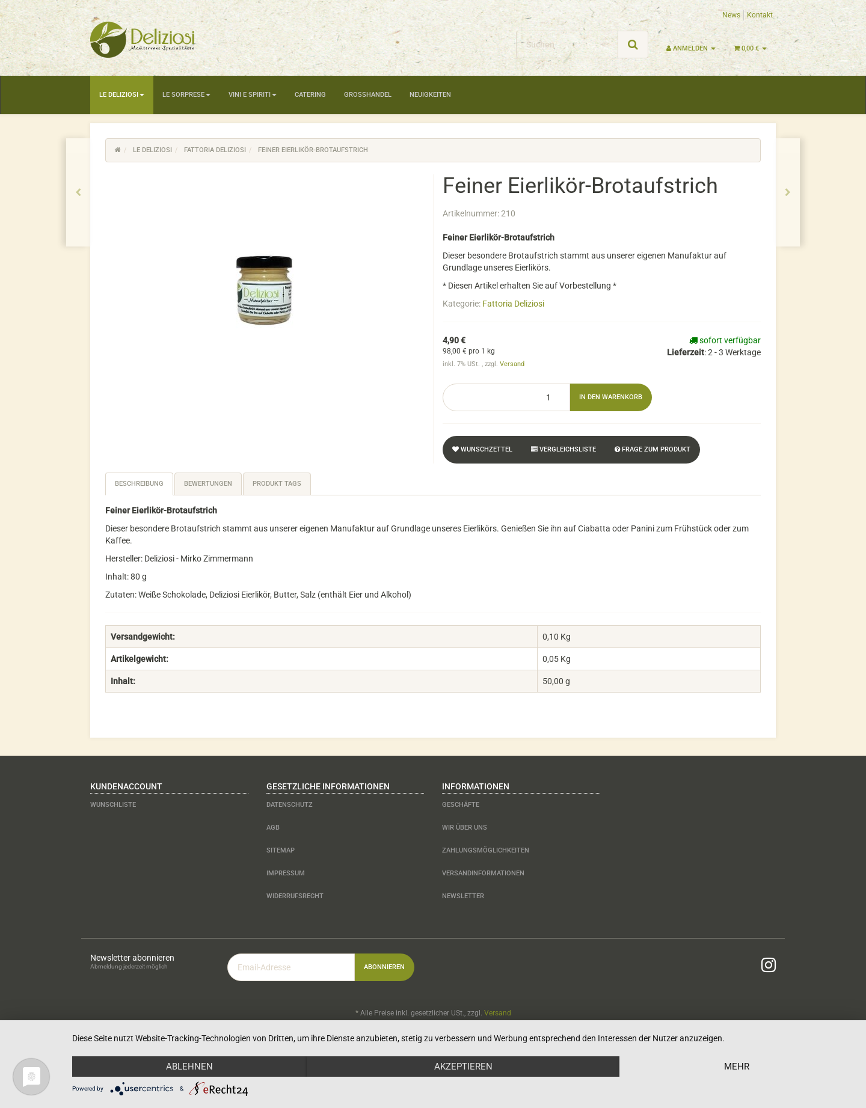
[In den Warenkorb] (611, 397)
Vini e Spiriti (253, 95)
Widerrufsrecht (295, 896)
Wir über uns (464, 827)
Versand (512, 364)
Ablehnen (189, 1066)
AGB (273, 827)
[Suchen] (567, 44)
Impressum (285, 873)
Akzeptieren (463, 1066)
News (731, 15)
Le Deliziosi (121, 95)
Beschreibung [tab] (139, 484)
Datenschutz (289, 805)
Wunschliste (113, 805)
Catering (310, 95)
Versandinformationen (483, 873)
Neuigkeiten (430, 95)
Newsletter (463, 896)
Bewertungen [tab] (208, 484)
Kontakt (760, 15)
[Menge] (506, 397)
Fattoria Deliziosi (513, 303)
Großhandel (368, 95)
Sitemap (280, 850)
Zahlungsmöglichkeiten (485, 850)
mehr (736, 1066)
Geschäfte (460, 805)
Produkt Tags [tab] (277, 484)
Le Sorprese (186, 95)
